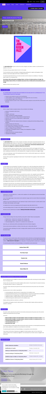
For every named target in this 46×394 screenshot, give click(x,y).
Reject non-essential (10, 391)
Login (42, 1)
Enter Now (5, 26)
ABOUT (31, 1)
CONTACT (38, 1)
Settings (16, 391)
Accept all (4, 391)
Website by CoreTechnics (36, 392)
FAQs (34, 1)
